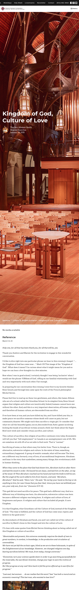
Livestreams (30, 3)
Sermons (6, 321)
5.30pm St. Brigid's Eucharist (25, 321)
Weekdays (7, 3)
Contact (51, 3)
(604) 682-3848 (63, 3)
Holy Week (18, 3)
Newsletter (41, 3)
